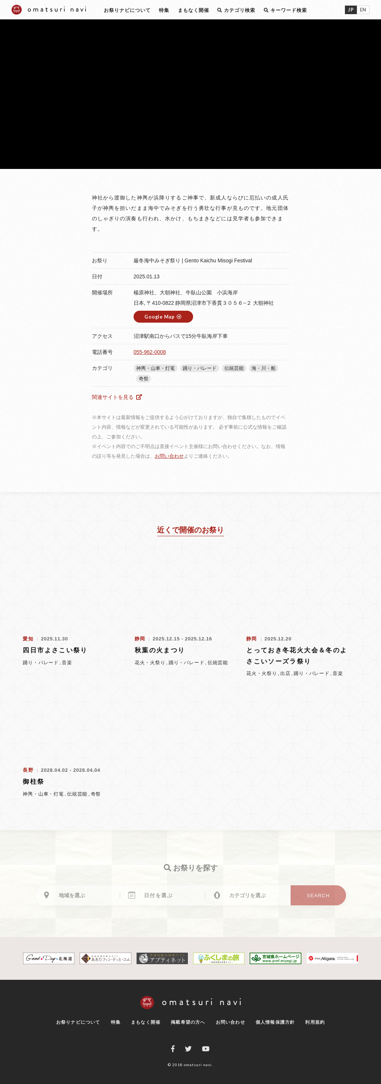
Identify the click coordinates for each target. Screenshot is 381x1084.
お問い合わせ (169, 456)
